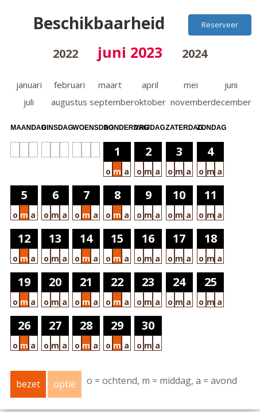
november (190, 102)
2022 (65, 53)
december (231, 102)
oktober (150, 102)
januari (29, 84)
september (112, 102)
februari (69, 84)
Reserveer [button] (219, 24)
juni (231, 84)
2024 (194, 53)
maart (110, 84)
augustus (69, 102)
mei (191, 84)
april (150, 84)
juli (29, 102)
